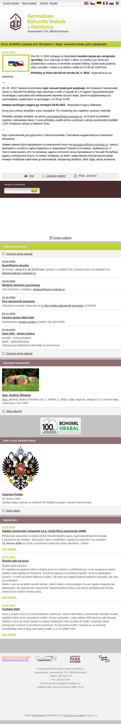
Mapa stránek (29, 3)
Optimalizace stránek (74, 715)
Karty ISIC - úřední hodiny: (18, 333)
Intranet (44, 3)
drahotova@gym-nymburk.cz (19, 273)
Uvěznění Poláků (12, 494)
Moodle (54, 3)
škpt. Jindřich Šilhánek (16, 395)
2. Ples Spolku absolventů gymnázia (62, 305)
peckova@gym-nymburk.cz (49, 289)
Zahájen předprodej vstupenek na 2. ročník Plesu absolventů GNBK (44, 531)
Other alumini (14, 411)
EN (87, 3)
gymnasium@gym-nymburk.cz (64, 116)
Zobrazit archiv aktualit (19, 253)
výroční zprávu (27, 321)
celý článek (9, 549)
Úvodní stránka (11, 3)
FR (106, 3)
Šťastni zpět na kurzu (15, 560)
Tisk (31, 175)
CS (94, 3)
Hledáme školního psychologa (21, 285)
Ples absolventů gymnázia (18, 301)
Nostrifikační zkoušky (15, 265)
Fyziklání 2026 (11, 609)
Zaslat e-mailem (56, 175)
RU (113, 3)
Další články (13, 510)
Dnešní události (62, 237)
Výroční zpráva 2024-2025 (18, 317)
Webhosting (38, 715)
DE (100, 3)
